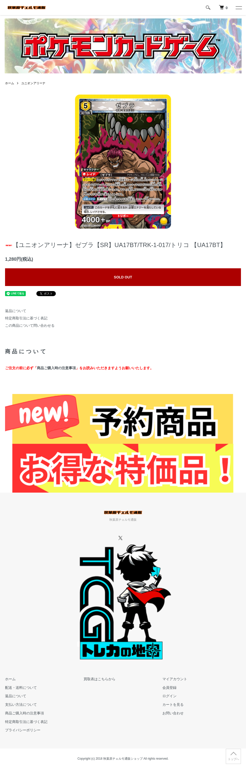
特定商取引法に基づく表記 (26, 318)
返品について (15, 311)
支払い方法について (21, 704)
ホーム (9, 83)
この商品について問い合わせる (30, 325)
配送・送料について (21, 688)
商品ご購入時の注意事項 (56, 368)
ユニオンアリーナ (33, 83)
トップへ (233, 759)
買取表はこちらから (99, 679)
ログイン (169, 696)
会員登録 (169, 688)
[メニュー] (238, 7)
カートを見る (173, 704)
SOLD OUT (123, 277)
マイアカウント (174, 679)
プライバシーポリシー (22, 730)
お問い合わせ (173, 713)
